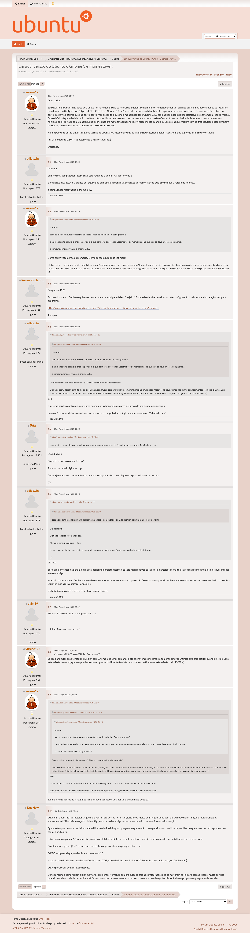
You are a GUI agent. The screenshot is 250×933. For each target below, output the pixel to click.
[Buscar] (217, 36)
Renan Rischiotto (32, 280)
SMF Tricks (45, 918)
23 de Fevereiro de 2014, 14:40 (67, 162)
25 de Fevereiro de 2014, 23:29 (67, 607)
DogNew (33, 807)
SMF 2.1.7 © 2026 (22, 927)
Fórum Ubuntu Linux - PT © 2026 (219, 924)
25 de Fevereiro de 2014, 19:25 (67, 494)
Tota (33, 425)
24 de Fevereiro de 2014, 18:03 (67, 429)
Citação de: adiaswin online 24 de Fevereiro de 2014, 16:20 (75, 437)
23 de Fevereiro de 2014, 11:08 (61, 96)
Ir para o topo (25, 887)
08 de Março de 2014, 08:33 (65, 650)
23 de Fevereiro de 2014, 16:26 (67, 211)
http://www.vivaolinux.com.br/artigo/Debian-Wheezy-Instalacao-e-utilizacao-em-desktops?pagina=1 (103, 307)
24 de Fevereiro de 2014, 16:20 (67, 327)
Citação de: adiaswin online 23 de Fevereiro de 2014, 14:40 (75, 219)
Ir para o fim (24, 84)
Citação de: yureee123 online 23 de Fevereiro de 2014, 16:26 (76, 335)
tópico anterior (203, 74)
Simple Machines (42, 927)
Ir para (185, 901)
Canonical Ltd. (86, 923)
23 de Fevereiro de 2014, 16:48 (67, 284)
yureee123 (33, 92)
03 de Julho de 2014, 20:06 (66, 811)
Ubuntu (72, 923)
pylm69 (33, 603)
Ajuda (197, 929)
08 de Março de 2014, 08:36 (65, 695)
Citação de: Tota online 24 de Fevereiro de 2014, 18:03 (73, 502)
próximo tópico (223, 74)
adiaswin (33, 158)
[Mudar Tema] (53, 3)
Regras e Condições (211, 929)
